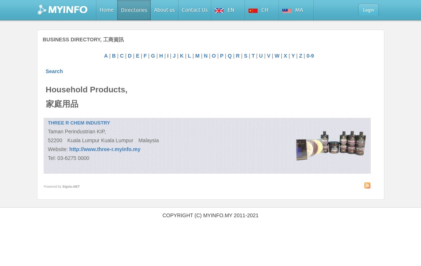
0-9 (310, 56)
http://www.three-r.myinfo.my (104, 149)
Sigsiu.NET (71, 186)
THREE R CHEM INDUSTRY (79, 123)
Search (54, 71)
